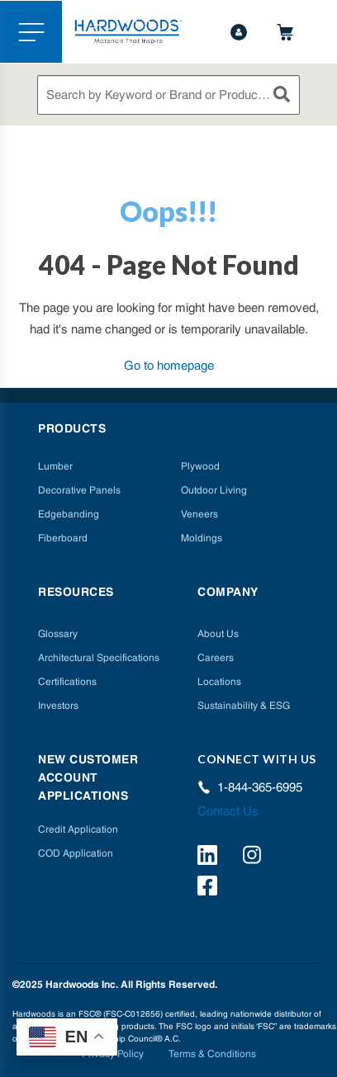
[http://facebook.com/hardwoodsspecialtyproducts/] (209, 888)
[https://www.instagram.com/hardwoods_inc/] (255, 857)
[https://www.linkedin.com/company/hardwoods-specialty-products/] (209, 857)
